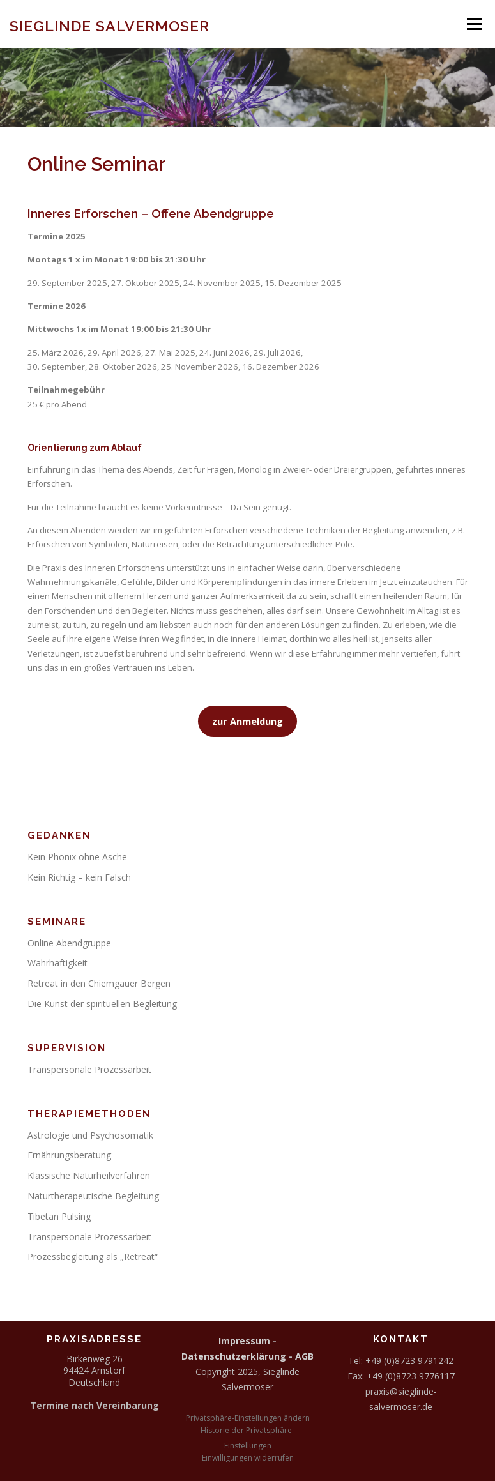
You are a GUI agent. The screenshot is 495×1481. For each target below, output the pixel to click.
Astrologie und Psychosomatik (90, 1135)
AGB (304, 1356)
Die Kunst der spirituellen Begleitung (102, 1004)
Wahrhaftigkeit (57, 963)
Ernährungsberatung (69, 1155)
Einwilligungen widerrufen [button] (248, 1457)
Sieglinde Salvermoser (109, 25)
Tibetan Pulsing (59, 1216)
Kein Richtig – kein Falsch (79, 877)
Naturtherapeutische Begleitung (93, 1196)
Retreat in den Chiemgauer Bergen (99, 983)
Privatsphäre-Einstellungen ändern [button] (248, 1418)
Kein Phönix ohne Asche (77, 857)
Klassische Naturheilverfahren (88, 1175)
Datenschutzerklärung (233, 1356)
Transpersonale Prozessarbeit (89, 1069)
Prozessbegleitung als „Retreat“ (92, 1256)
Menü (474, 23)
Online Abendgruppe (69, 943)
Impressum (244, 1341)
